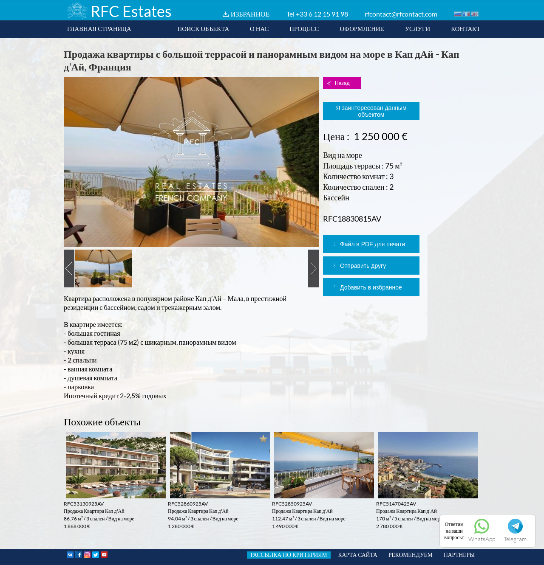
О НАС (259, 28)
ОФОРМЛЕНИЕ (362, 28)
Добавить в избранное (371, 287)
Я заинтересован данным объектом (371, 111)
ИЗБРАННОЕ (250, 14)
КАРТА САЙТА (357, 554)
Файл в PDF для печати (372, 244)
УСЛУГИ (418, 28)
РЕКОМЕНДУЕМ (410, 554)
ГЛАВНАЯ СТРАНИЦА (99, 28)
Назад (342, 83)
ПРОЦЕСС (304, 28)
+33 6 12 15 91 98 (322, 14)
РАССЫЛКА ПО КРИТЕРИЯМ (288, 554)
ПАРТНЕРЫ (459, 554)
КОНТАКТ (465, 28)
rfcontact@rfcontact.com (401, 14)
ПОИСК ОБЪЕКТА (203, 28)
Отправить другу (363, 265)
